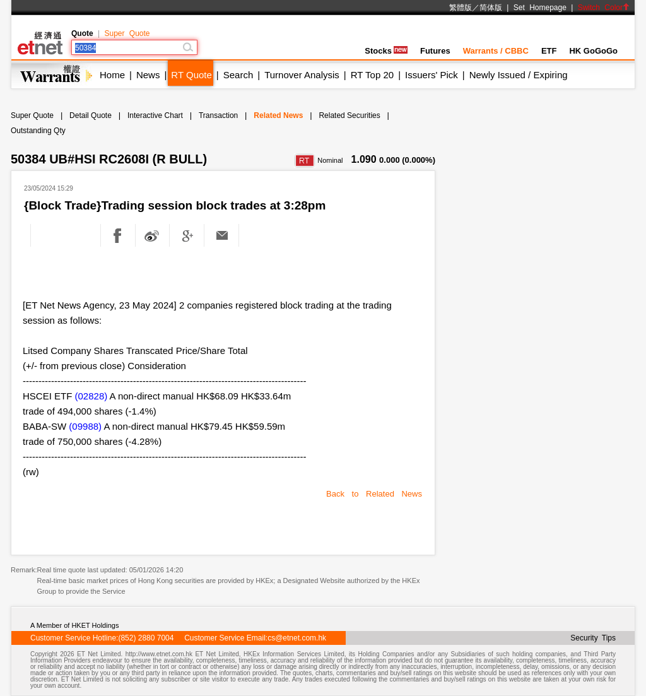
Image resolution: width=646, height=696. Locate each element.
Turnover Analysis (301, 74)
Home (112, 74)
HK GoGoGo (593, 51)
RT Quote (191, 74)
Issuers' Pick (431, 74)
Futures (435, 51)
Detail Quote (90, 115)
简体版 (490, 7)
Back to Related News (374, 493)
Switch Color (604, 7)
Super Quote (127, 33)
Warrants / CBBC (496, 51)
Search (238, 74)
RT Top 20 (372, 74)
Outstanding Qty (38, 130)
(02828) (91, 396)
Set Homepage (540, 7)
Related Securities (349, 115)
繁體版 (460, 7)
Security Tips (593, 638)
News (148, 74)
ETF (549, 51)
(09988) (85, 426)
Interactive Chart (155, 115)
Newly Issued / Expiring (518, 74)
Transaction (218, 115)
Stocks (386, 51)
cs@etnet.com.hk (296, 638)
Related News (278, 115)
